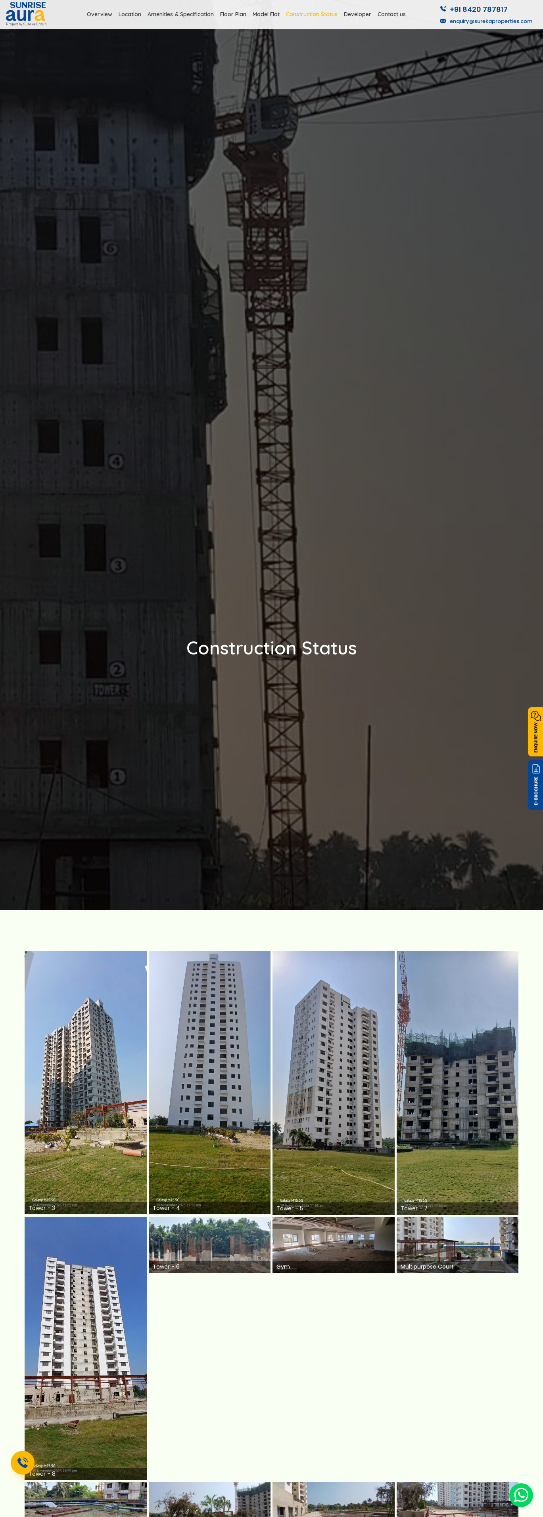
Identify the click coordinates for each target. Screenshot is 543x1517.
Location (130, 14)
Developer (357, 14)
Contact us (392, 14)
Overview (99, 14)
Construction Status (312, 14)
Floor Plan (233, 14)
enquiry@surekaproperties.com (486, 21)
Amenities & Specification (181, 14)
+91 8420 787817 (474, 9)
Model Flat (266, 14)
